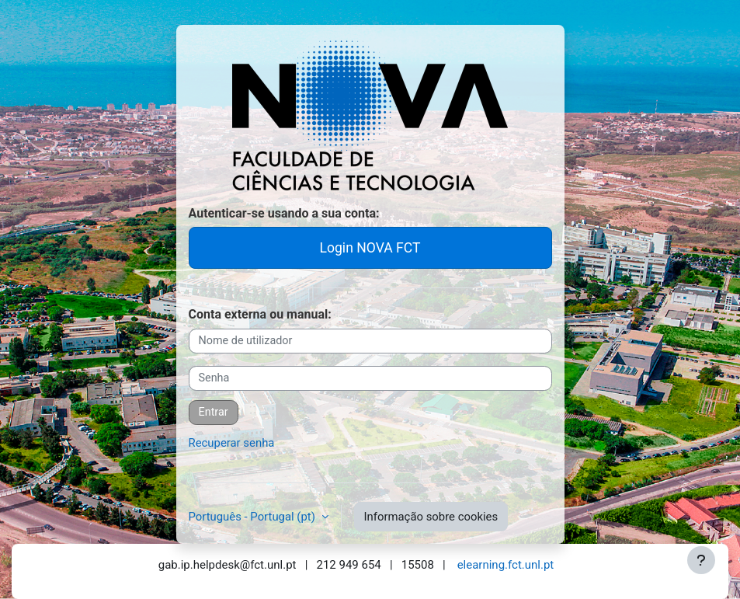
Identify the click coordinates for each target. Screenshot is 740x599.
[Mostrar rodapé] (701, 560)
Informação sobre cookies (431, 517)
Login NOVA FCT (369, 248)
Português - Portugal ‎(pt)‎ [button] (253, 517)
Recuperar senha (232, 443)
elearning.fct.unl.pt (505, 565)
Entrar (213, 412)
